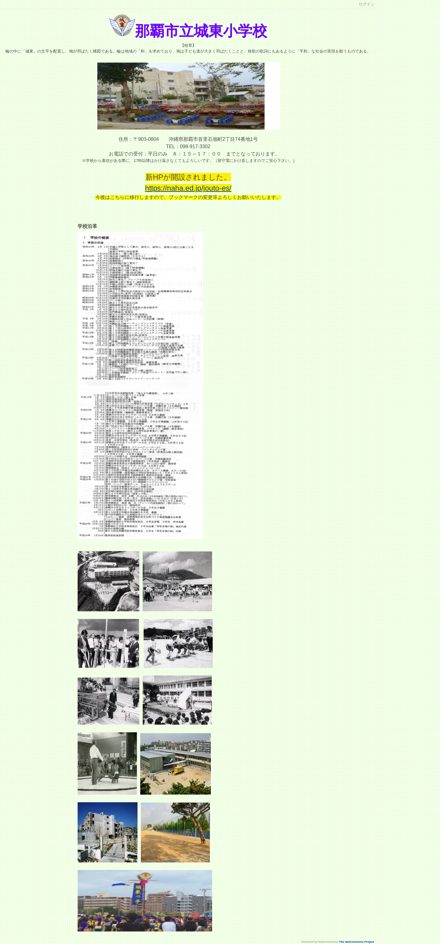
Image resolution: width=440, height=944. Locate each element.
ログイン (367, 4)
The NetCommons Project (356, 941)
